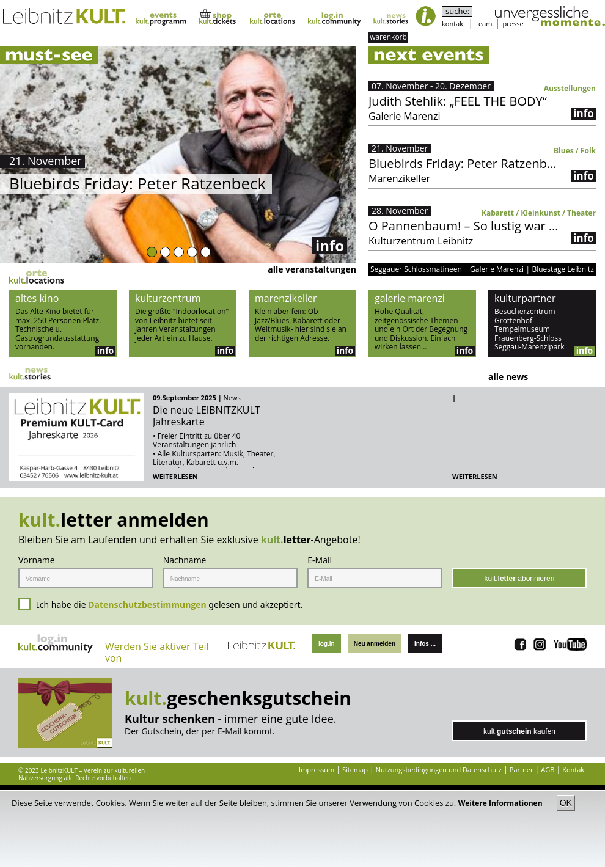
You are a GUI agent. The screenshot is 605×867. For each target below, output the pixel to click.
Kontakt (574, 769)
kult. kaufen (519, 731)
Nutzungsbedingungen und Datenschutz (439, 769)
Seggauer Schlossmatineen (416, 269)
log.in (326, 643)
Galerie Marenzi (497, 269)
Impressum (316, 769)
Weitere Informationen (501, 803)
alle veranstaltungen (312, 269)
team (484, 23)
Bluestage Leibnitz (563, 269)
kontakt (454, 23)
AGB (547, 769)
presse (513, 23)
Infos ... (425, 643)
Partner (522, 769)
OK (566, 803)
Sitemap (355, 769)
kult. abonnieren (520, 578)
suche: (457, 11)
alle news (508, 376)
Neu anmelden (374, 643)
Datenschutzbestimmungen (147, 604)
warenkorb (388, 37)
